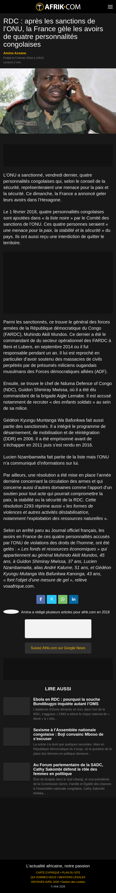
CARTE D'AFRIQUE (48, 872)
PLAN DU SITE (71, 872)
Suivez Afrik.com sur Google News (58, 648)
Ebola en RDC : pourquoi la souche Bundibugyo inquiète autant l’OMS (66, 701)
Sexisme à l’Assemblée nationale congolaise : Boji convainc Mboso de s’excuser (68, 734)
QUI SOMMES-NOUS (43, 877)
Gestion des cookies (73, 881)
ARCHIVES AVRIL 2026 (45, 881)
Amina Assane (14, 53)
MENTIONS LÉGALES (72, 877)
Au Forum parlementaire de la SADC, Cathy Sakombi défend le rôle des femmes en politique (68, 769)
